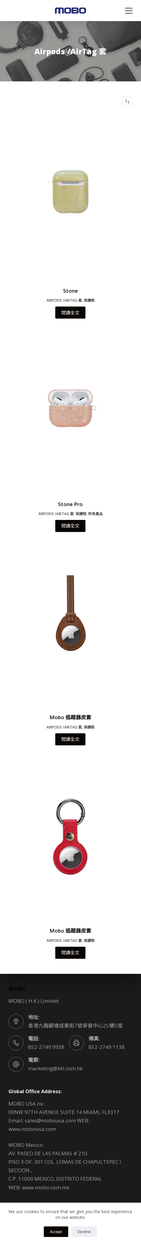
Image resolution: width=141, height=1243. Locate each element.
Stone (70, 290)
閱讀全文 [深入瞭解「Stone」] (70, 313)
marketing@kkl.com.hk (55, 1068)
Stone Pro (70, 504)
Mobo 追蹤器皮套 (70, 717)
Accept (56, 1231)
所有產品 (95, 513)
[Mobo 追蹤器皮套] (70, 623)
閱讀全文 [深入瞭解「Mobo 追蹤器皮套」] (70, 739)
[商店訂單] (127, 101)
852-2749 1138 (106, 1046)
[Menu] (129, 10)
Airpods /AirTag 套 (64, 300)
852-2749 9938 (46, 1046)
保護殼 (89, 300)
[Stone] (70, 196)
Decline (84, 1231)
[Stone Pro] (70, 410)
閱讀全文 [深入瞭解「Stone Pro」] (70, 526)
